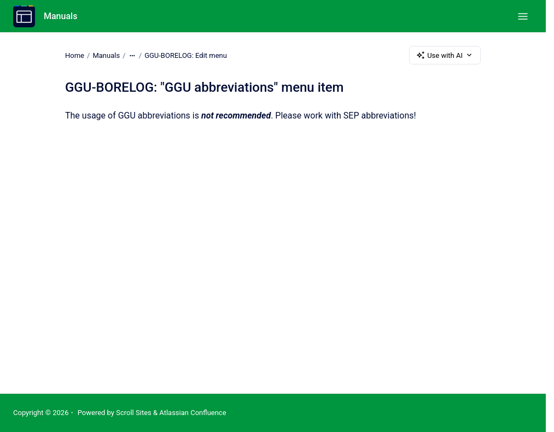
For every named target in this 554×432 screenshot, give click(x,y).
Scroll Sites (133, 413)
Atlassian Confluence (192, 413)
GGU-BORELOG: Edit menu (185, 55)
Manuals (60, 16)
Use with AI (445, 55)
